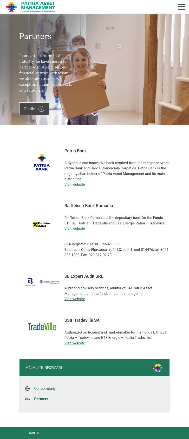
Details (34, 109)
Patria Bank (74, 6)
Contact (35, 433)
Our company (45, 388)
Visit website (75, 184)
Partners (41, 399)
